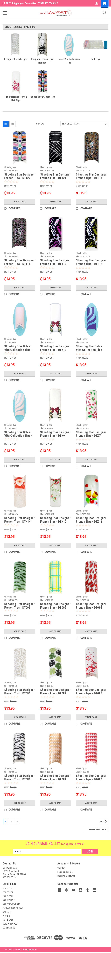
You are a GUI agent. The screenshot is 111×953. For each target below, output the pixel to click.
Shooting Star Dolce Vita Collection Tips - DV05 (18, 435)
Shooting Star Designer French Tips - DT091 (19, 691)
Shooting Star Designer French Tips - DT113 (55, 262)
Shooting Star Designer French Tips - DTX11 (91, 519)
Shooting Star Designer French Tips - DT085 (91, 691)
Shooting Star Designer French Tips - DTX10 (55, 348)
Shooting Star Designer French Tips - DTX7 (91, 434)
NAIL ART (7, 912)
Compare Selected (96, 829)
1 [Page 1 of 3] (5, 821)
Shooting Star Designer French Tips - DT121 (55, 176)
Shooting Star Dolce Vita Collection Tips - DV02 (18, 349)
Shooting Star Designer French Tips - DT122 (19, 176)
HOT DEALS (8, 920)
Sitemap (33, 949)
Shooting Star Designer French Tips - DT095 (55, 605)
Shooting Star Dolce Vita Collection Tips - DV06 (90, 349)
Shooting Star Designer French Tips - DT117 (91, 176)
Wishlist (61, 868)
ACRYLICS (7, 888)
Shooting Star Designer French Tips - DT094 (91, 605)
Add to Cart (19, 201)
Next (104, 821)
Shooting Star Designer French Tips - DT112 (91, 262)
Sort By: (40, 123)
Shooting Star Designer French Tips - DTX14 (19, 519)
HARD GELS (8, 896)
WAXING (6, 916)
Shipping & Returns (66, 876)
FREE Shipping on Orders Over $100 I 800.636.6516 (30, 3)
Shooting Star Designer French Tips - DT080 (91, 777)
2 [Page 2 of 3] (11, 821)
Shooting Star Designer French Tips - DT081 (55, 777)
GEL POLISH (8, 892)
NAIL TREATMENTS (11, 904)
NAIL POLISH (8, 900)
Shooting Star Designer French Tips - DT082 (19, 777)
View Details (55, 201)
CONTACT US (9, 928)
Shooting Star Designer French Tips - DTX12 (55, 519)
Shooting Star (10, 167)
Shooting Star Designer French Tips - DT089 (55, 691)
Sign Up (69, 872)
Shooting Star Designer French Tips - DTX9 (55, 434)
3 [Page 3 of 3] (17, 821)
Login (60, 872)
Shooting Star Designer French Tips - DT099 (19, 605)
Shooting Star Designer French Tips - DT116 (19, 262)
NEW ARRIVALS (10, 924)
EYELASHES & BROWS (13, 908)
